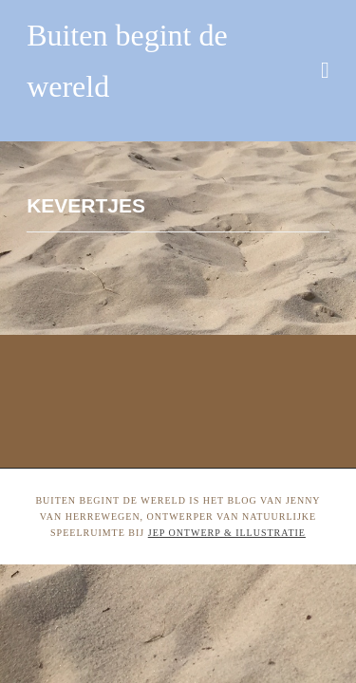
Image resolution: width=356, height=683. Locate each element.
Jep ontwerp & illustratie (227, 532)
